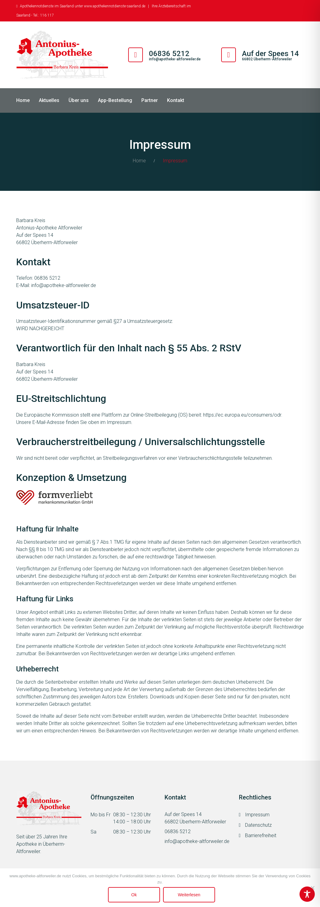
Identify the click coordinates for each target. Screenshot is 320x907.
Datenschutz (258, 825)
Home (23, 100)
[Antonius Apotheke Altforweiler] (62, 55)
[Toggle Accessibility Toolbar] (307, 894)
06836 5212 (178, 831)
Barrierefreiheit (260, 835)
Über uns (79, 100)
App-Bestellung (115, 100)
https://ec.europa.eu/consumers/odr (242, 415)
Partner (149, 100)
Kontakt (175, 100)
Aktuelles (49, 100)
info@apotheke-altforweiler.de (175, 59)
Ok (134, 894)
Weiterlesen (189, 894)
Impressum (257, 815)
